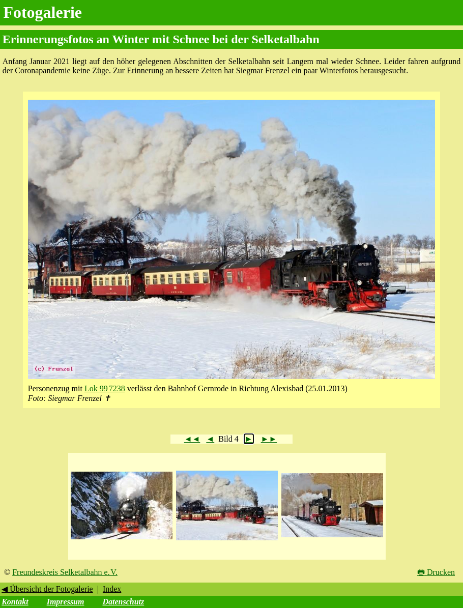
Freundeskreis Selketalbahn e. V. (65, 572)
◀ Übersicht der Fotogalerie (47, 589)
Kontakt (15, 601)
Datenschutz (123, 601)
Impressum (65, 601)
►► (269, 439)
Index (112, 589)
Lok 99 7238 (104, 388)
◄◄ (192, 439)
